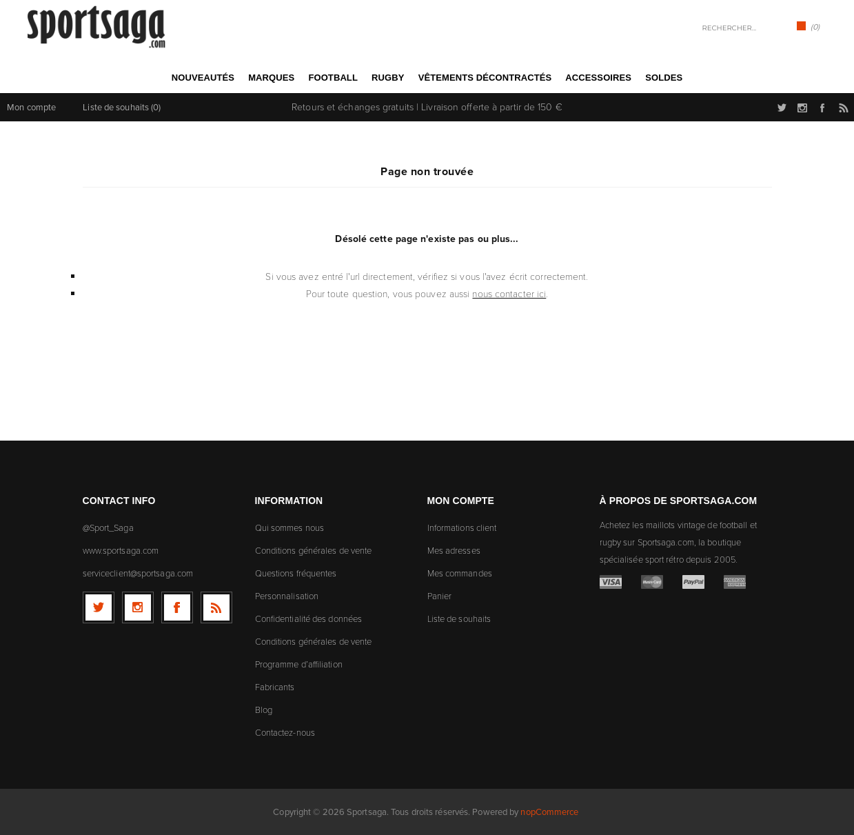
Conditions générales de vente (313, 550)
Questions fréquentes (296, 573)
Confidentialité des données (309, 618)
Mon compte (31, 107)
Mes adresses (453, 550)
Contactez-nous (285, 732)
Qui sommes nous (290, 527)
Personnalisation (287, 596)
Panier (439, 596)
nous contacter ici (509, 294)
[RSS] (216, 607)
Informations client (462, 527)
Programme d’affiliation (299, 664)
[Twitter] (98, 607)
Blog (263, 709)
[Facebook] (177, 607)
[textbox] (723, 28)
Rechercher (770, 27)
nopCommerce (549, 811)
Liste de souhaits (459, 618)
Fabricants (275, 687)
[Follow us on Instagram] (138, 607)
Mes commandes (459, 573)
